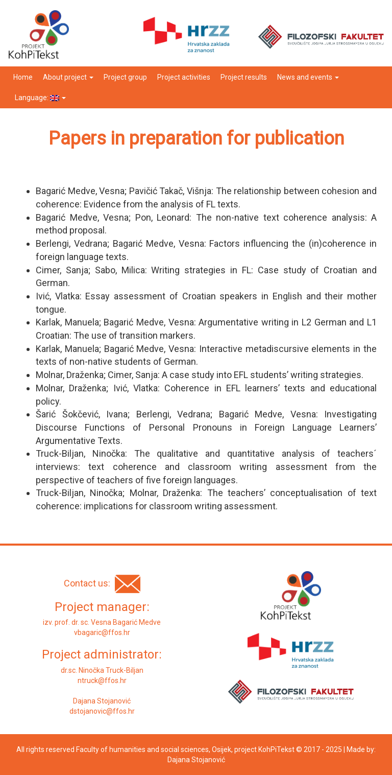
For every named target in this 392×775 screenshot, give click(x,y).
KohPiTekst (276, 749)
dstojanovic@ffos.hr (102, 711)
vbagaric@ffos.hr (102, 632)
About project (68, 77)
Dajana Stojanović (196, 760)
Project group (125, 77)
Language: (39, 97)
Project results (243, 77)
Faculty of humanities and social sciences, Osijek (153, 749)
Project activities (183, 77)
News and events (308, 77)
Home (23, 77)
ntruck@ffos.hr (102, 680)
